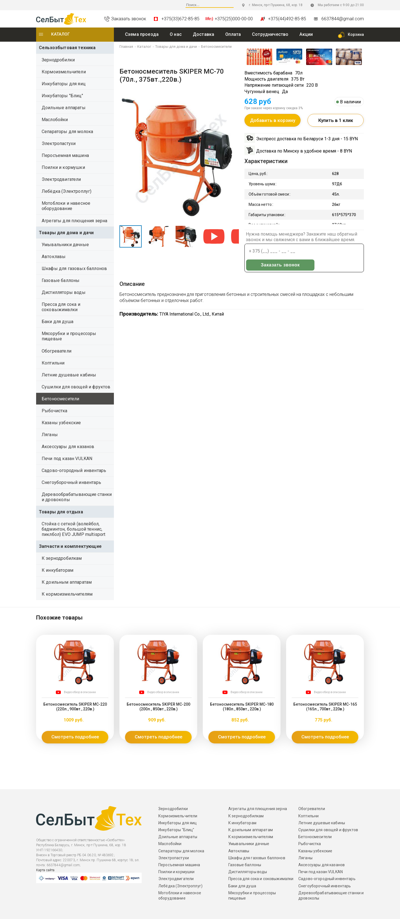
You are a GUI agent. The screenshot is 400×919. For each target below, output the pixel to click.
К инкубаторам (57, 570)
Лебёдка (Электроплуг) (66, 191)
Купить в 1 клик (335, 122)
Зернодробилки (58, 60)
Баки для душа (57, 321)
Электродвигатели (61, 179)
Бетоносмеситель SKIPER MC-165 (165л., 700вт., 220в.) (325, 706)
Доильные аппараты (64, 107)
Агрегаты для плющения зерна (74, 220)
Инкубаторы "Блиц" (62, 95)
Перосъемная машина (65, 155)
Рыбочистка (55, 410)
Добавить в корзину (272, 122)
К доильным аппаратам (67, 582)
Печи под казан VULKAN (67, 458)
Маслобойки (55, 119)
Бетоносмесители (60, 398)
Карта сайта (45, 870)
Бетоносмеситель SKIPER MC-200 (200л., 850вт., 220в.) (158, 706)
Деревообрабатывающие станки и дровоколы (77, 497)
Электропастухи (59, 143)
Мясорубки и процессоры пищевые (69, 336)
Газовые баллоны (60, 280)
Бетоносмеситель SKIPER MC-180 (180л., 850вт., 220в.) (242, 706)
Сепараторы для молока (67, 131)
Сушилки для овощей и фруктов (76, 386)
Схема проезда (142, 34)
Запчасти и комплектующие (70, 546)
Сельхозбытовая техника (67, 47)
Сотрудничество (270, 34)
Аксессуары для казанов (68, 446)
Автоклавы (54, 256)
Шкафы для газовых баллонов (74, 268)
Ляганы (50, 434)
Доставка (203, 34)
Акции (306, 34)
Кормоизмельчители (64, 71)
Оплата (233, 34)
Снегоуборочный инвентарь (71, 482)
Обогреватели (56, 351)
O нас (176, 34)
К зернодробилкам (62, 558)
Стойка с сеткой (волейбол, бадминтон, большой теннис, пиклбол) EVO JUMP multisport (73, 529)
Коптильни (53, 363)
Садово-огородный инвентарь (74, 470)
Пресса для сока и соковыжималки (61, 307)
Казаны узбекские (61, 422)
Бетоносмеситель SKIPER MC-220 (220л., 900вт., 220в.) (75, 706)
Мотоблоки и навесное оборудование (66, 206)
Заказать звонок (338, 252)
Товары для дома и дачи (66, 232)
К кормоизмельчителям (67, 594)
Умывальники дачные (65, 244)
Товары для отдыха (61, 512)
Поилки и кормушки (63, 167)
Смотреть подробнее (75, 737)
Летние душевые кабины (69, 375)
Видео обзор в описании (80, 692)
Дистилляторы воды (64, 292)
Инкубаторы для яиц (64, 83)
